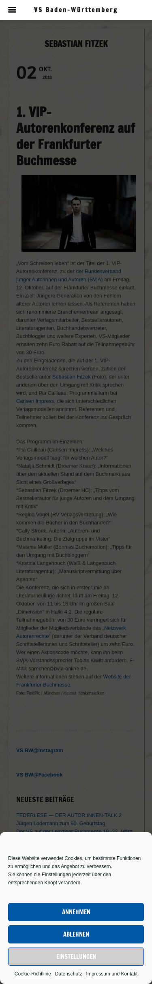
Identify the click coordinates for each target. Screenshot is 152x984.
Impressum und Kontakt (112, 974)
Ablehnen (76, 934)
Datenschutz (68, 974)
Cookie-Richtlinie (33, 974)
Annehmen (76, 912)
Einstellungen (76, 956)
